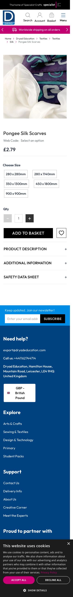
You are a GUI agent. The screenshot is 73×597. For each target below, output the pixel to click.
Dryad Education (25, 38)
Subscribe (53, 319)
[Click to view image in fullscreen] (35, 86)
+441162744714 (25, 358)
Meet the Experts (15, 515)
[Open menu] (63, 15)
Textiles (43, 38)
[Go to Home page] (9, 17)
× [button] (68, 543)
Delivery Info (12, 491)
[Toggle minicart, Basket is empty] (51, 17)
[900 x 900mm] (16, 193)
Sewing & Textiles (15, 432)
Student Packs (13, 456)
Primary (9, 448)
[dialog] (36, 568)
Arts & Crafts (12, 424)
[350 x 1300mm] (17, 184)
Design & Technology (18, 440)
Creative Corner (15, 507)
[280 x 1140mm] (45, 174)
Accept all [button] (18, 580)
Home (8, 38)
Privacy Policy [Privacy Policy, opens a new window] (49, 572)
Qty (6, 209)
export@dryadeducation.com (24, 350)
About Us (9, 499)
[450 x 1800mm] (46, 184)
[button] (36, 590)
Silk (12, 41)
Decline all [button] (53, 580)
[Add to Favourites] (61, 233)
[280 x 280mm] (16, 174)
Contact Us (11, 483)
